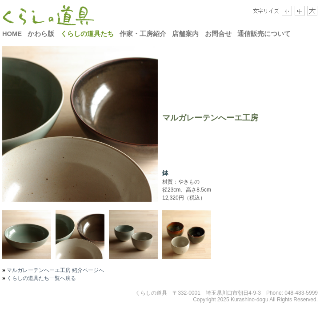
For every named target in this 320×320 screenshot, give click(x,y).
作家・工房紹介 (143, 33)
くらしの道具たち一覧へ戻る (40, 278)
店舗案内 (185, 33)
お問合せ (218, 33)
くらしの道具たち (87, 33)
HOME (12, 33)
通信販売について (264, 33)
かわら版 (41, 33)
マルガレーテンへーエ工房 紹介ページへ (54, 270)
